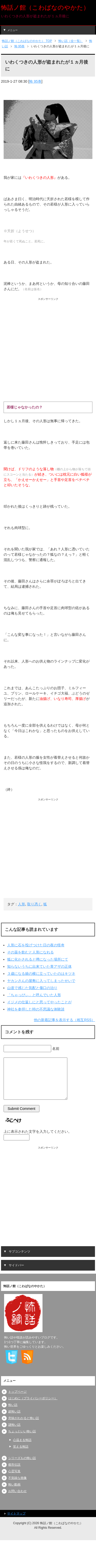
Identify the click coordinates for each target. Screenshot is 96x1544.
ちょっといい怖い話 (22, 1431)
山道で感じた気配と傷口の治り (32, 988)
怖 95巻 (35, 81)
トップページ (17, 1391)
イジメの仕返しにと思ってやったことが (39, 1002)
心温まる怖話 (22, 1440)
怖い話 (12, 1405)
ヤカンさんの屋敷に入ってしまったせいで (41, 981)
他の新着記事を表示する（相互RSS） (64, 1020)
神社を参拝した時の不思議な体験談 (36, 1009)
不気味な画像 (17, 1478)
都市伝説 (14, 1464)
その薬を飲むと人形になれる (30, 952)
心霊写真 (14, 1471)
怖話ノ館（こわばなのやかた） (45, 7)
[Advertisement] (48, 348)
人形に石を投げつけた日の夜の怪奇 (36, 945)
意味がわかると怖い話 (23, 1418)
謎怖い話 (14, 1425)
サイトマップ (16, 1513)
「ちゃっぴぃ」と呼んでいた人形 (34, 995)
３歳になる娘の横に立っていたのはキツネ (41, 974)
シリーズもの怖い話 (22, 1458)
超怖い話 (14, 1411)
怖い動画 (14, 1484)
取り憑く (34, 904)
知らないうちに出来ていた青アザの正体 (39, 966)
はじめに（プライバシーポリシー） (32, 1398)
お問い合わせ (17, 1491)
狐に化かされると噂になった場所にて (37, 959)
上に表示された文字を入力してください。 (38, 1131)
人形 (21, 904)
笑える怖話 (20, 1446)
